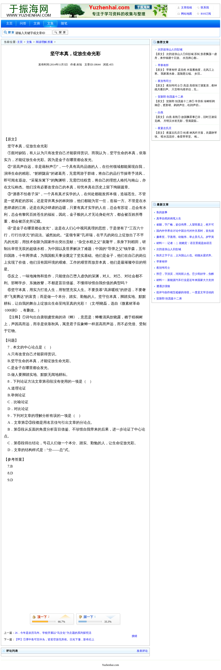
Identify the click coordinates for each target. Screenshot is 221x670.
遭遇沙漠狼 (163, 286)
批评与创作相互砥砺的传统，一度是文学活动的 (185, 292)
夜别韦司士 (164, 81)
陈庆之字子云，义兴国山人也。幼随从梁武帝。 (185, 255)
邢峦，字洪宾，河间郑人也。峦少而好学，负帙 (185, 273)
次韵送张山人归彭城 (170, 49)
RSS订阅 (206, 13)
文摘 (37, 23)
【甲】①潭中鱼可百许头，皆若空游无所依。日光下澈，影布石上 (54, 639)
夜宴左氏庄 (164, 128)
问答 (23, 23)
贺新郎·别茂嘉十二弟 (170, 96)
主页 (9, 23)
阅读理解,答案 (44, 42)
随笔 (64, 23)
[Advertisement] (75, 101)
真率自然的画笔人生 (168, 218)
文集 (50, 23)
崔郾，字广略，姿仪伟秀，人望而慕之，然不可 (185, 224)
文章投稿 (186, 7)
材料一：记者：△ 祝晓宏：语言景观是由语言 (184, 243)
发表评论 (142, 650)
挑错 (134, 636)
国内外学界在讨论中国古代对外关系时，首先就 (185, 230)
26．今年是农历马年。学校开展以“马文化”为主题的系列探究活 (53, 632)
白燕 (160, 112)
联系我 (205, 7)
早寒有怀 (163, 65)
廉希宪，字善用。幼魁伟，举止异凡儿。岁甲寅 (185, 237)
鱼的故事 (161, 212)
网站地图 (186, 13)
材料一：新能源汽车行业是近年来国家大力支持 (185, 280)
